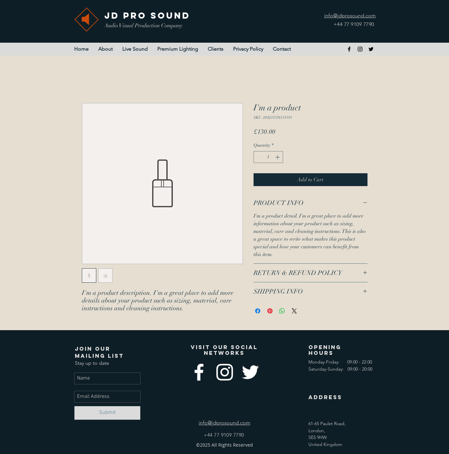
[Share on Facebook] (258, 311)
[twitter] (371, 49)
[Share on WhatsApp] (282, 311)
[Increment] (278, 157)
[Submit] (107, 413)
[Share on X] (294, 311)
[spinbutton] (268, 157)
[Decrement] (259, 157)
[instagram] (360, 49)
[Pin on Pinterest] (270, 311)
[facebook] (349, 49)
